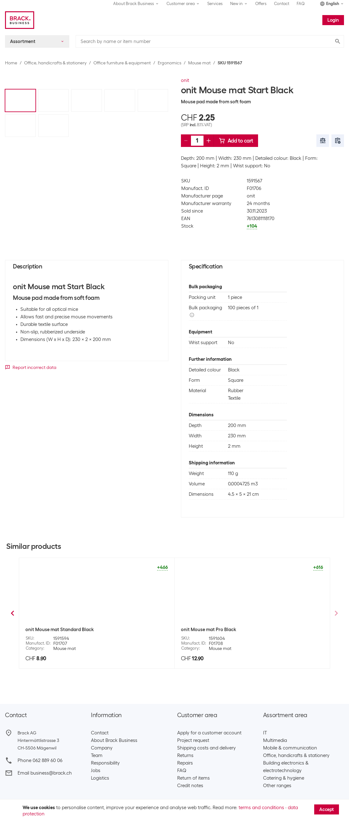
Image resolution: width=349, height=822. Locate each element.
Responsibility (105, 763)
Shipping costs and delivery (206, 748)
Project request (193, 740)
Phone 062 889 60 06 (40, 760)
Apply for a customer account (209, 733)
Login (333, 20)
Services (215, 3)
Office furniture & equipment (122, 62)
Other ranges (277, 785)
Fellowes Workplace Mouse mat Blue (220, 629)
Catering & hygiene (283, 778)
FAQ (301, 3)
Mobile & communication (290, 748)
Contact (281, 3)
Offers (261, 3)
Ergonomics (169, 62)
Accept (326, 809)
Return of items (193, 778)
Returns (185, 755)
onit (185, 80)
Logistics (100, 778)
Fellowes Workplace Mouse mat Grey (65, 629)
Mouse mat (199, 62)
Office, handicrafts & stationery (55, 62)
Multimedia (275, 740)
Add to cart (236, 141)
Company (102, 748)
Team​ (97, 755)
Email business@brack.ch (45, 773)
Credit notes (190, 785)
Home (11, 62)
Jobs (95, 770)
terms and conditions (261, 807)
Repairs (185, 763)
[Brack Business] (19, 20)
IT (265, 733)
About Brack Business (114, 740)
